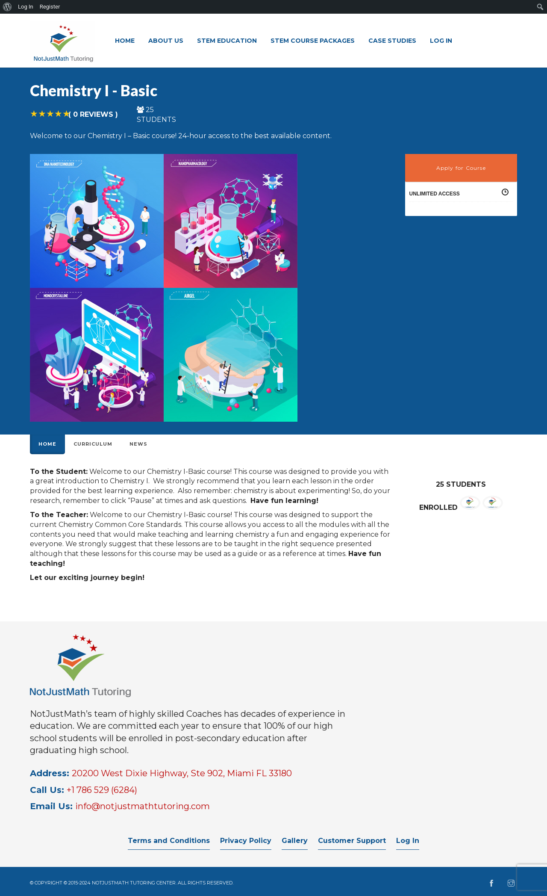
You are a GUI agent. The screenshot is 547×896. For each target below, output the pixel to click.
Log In (407, 841)
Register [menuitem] (50, 6)
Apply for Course (461, 168)
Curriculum (93, 444)
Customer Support (352, 841)
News (138, 444)
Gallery (295, 841)
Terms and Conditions (169, 841)
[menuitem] (7, 7)
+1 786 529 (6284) (102, 790)
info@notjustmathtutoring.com (142, 806)
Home (47, 444)
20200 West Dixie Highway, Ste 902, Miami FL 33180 (182, 773)
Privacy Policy (245, 841)
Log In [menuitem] (25, 6)
